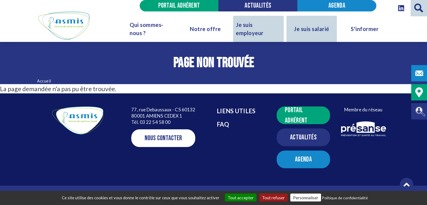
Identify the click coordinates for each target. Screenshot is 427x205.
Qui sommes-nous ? (146, 29)
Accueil (44, 80)
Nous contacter (163, 138)
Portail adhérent (179, 5)
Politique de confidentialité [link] (345, 197)
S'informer (365, 29)
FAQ (223, 124)
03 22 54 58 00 (155, 122)
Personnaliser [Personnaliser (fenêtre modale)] (305, 197)
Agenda (336, 5)
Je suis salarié (311, 29)
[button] (406, 184)
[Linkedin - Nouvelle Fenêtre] (401, 8)
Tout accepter (241, 197)
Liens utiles (236, 111)
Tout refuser (273, 197)
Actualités (258, 5)
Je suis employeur (250, 29)
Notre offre (205, 29)
